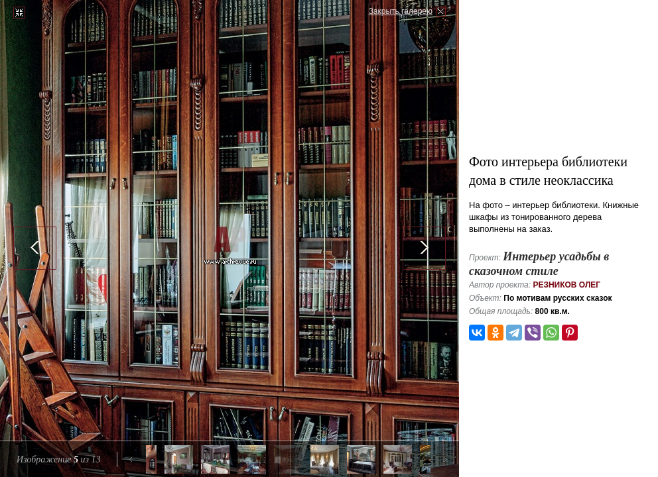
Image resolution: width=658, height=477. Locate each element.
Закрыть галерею (400, 11)
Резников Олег (566, 285)
